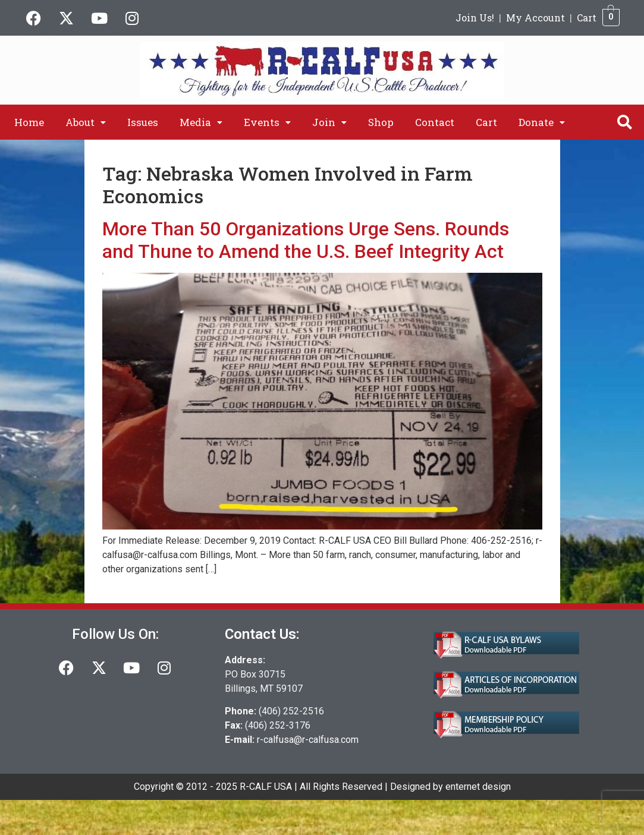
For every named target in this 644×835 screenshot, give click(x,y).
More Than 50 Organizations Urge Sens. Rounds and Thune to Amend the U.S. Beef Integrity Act (305, 240)
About (85, 122)
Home (29, 122)
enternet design (478, 786)
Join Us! (474, 17)
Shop (381, 122)
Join (329, 122)
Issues (142, 122)
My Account (535, 17)
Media (201, 122)
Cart (586, 17)
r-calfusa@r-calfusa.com (308, 739)
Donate (542, 122)
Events (267, 122)
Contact (434, 122)
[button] (86, 122)
